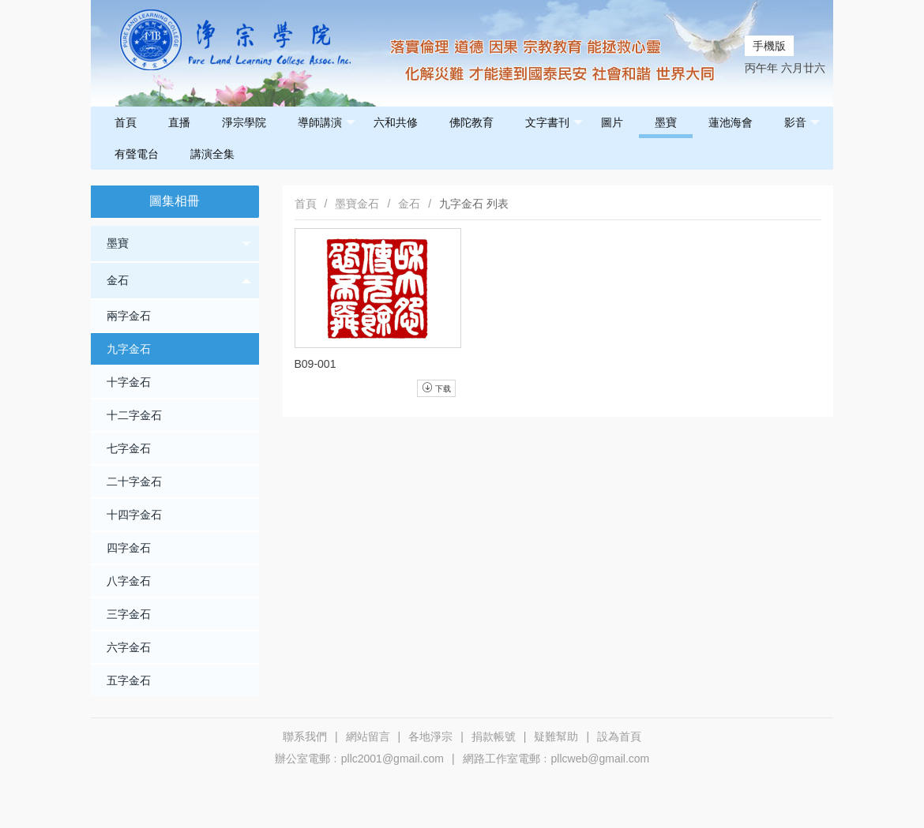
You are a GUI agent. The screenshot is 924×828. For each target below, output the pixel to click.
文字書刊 (554, 122)
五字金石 (129, 680)
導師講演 (326, 122)
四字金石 (129, 547)
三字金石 (129, 614)
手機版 (769, 45)
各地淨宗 (430, 736)
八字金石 (129, 581)
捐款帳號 (493, 736)
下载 (436, 387)
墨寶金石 (357, 203)
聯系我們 (305, 736)
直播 (179, 122)
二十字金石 (134, 481)
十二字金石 (134, 415)
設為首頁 (619, 736)
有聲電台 (137, 154)
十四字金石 (134, 514)
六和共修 (396, 122)
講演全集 (212, 154)
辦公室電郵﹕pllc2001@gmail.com (359, 758)
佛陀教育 (471, 122)
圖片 (612, 122)
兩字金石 (129, 315)
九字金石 (129, 349)
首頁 (126, 122)
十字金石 (129, 382)
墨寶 (666, 122)
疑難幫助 (556, 736)
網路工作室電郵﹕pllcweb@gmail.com (556, 758)
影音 (802, 122)
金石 (179, 280)
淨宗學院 (244, 122)
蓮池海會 (730, 122)
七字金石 (129, 448)
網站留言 (368, 736)
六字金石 (129, 647)
